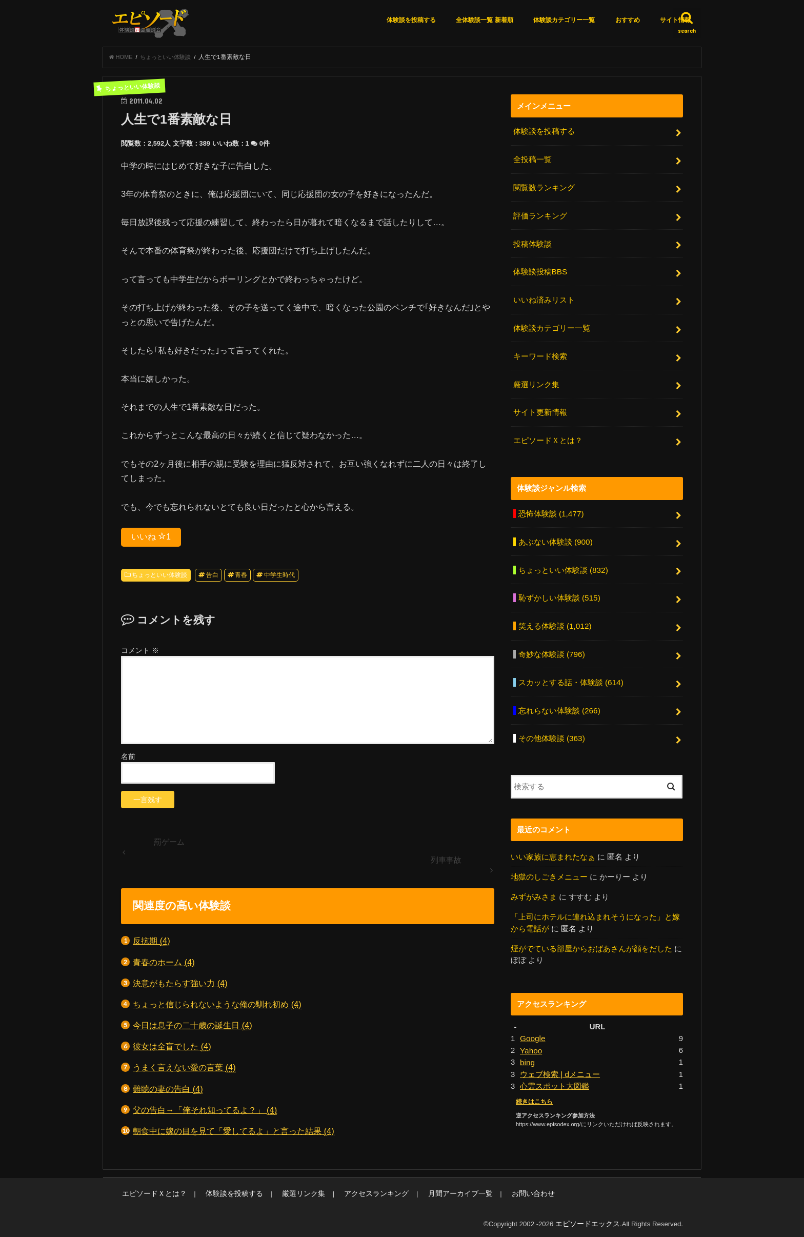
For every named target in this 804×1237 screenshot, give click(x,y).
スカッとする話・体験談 (570, 667)
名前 (128, 759)
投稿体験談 (532, 242)
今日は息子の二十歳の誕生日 (192, 1028)
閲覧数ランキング (543, 188)
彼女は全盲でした (172, 1049)
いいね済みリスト (543, 296)
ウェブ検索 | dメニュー (559, 1052)
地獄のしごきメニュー (549, 858)
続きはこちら (533, 1078)
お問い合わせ (501, 1191)
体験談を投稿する (411, 20)
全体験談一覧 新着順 (484, 20)
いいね (151, 539)
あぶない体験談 (555, 531)
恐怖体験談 (550, 504)
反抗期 (151, 944)
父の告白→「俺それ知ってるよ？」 (205, 1113)
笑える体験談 (554, 613)
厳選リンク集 (536, 378)
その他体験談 (551, 721)
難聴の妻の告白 (168, 1092)
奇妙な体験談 (551, 640)
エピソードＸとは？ (547, 432)
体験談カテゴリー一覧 (564, 20)
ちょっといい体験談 (159, 578)
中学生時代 (279, 578)
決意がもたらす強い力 (180, 986)
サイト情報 (675, 20)
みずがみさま (534, 878)
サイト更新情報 (540, 405)
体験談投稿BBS (540, 269)
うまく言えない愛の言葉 (184, 1070)
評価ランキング (540, 215)
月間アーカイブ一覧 (434, 1191)
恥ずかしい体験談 (558, 586)
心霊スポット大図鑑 (554, 1063)
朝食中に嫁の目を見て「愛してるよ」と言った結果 (233, 1134)
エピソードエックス (590, 1221)
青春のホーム (164, 965)
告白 (212, 578)
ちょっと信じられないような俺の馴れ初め (217, 1007)
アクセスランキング (357, 1191)
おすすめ (627, 20)
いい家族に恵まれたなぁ (553, 838)
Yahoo (530, 1029)
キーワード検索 (540, 351)
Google (532, 1017)
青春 (241, 578)
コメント (140, 653)
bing (527, 1040)
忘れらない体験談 (558, 694)
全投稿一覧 (532, 161)
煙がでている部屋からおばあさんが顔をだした (591, 928)
